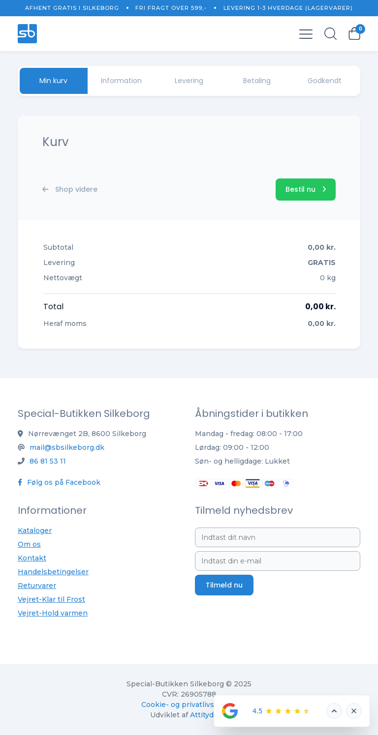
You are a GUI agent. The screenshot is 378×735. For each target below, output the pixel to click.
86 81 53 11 (48, 461)
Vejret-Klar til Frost (51, 599)
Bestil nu (305, 189)
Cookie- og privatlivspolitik (189, 704)
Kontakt (32, 558)
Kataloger (35, 530)
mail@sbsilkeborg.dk (67, 447)
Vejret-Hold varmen (53, 613)
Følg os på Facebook (59, 482)
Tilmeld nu (224, 585)
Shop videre (69, 189)
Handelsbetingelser (53, 571)
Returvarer (37, 585)
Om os (29, 544)
